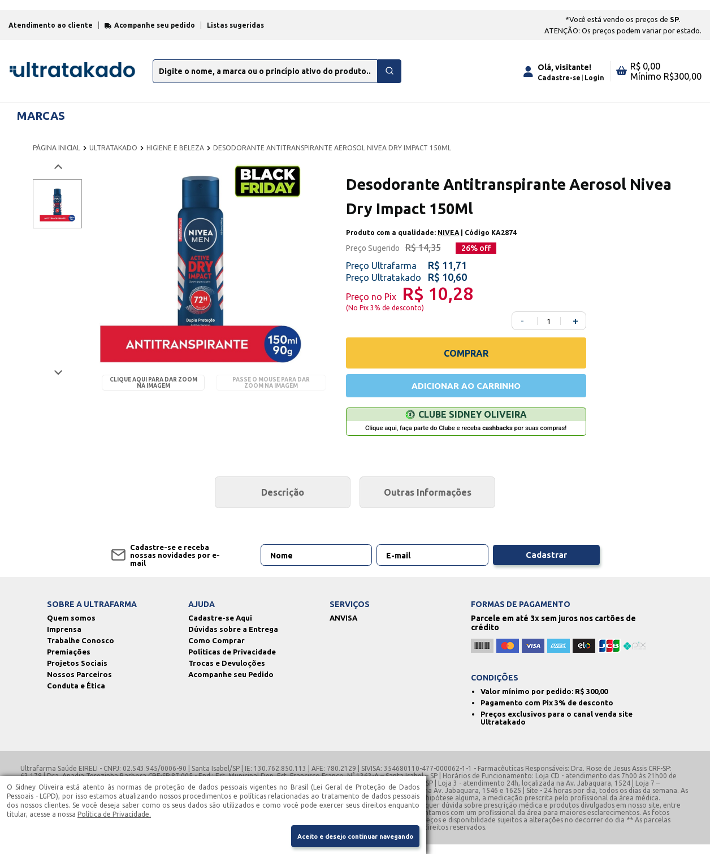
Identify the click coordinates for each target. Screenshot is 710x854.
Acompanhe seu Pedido (231, 684)
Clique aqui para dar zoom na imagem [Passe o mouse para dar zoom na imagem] (153, 390)
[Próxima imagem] (57, 379)
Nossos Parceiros (79, 684)
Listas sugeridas (235, 32)
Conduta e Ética (76, 695)
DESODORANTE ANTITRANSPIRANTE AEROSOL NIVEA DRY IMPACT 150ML (332, 154)
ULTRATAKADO (113, 154)
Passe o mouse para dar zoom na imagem (271, 390)
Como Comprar (216, 650)
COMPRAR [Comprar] (466, 360)
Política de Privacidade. (114, 812)
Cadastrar (546, 565)
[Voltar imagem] (57, 173)
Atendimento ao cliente (50, 32)
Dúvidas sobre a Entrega (233, 639)
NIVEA (449, 240)
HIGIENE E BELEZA (175, 154)
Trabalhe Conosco (80, 650)
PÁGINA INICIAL (56, 154)
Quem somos (71, 627)
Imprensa (64, 639)
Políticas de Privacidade (232, 661)
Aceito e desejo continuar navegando (346, 835)
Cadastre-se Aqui (220, 627)
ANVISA (343, 627)
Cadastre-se (559, 84)
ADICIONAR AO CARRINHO (466, 394)
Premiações (68, 661)
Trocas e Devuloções (226, 673)
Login (594, 84)
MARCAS (41, 122)
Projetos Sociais (77, 673)
